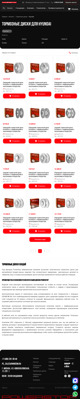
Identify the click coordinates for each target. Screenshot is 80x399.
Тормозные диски (39, 371)
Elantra (24, 39)
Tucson (24, 43)
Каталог (10, 8)
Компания (30, 8)
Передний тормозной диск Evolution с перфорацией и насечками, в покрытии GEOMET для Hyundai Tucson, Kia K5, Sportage (39, 129)
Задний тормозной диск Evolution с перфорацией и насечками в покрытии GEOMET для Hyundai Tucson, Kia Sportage (39, 84)
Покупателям (41, 8)
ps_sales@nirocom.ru (11, 363)
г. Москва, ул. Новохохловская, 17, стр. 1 (36, 3)
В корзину (14, 96)
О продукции (20, 8)
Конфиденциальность (37, 388)
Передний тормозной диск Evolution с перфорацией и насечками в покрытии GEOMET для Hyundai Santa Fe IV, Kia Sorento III (65, 174)
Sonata (4, 43)
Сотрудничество (54, 358)
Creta (4, 39)
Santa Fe (64, 39)
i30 (43, 43)
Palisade (45, 39)
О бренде (52, 362)
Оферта (4, 388)
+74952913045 (57, 3)
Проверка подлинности (56, 8)
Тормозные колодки (37, 366)
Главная (36, 358)
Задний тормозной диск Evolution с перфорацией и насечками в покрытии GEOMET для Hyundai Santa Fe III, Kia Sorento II (65, 129)
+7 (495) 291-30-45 (9, 359)
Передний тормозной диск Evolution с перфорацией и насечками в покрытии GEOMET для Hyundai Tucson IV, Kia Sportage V (13, 219)
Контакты (36, 380)
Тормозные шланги (37, 375)
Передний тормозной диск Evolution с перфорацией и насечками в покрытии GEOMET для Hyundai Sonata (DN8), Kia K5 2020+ (64, 219)
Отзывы (52, 369)
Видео (51, 366)
